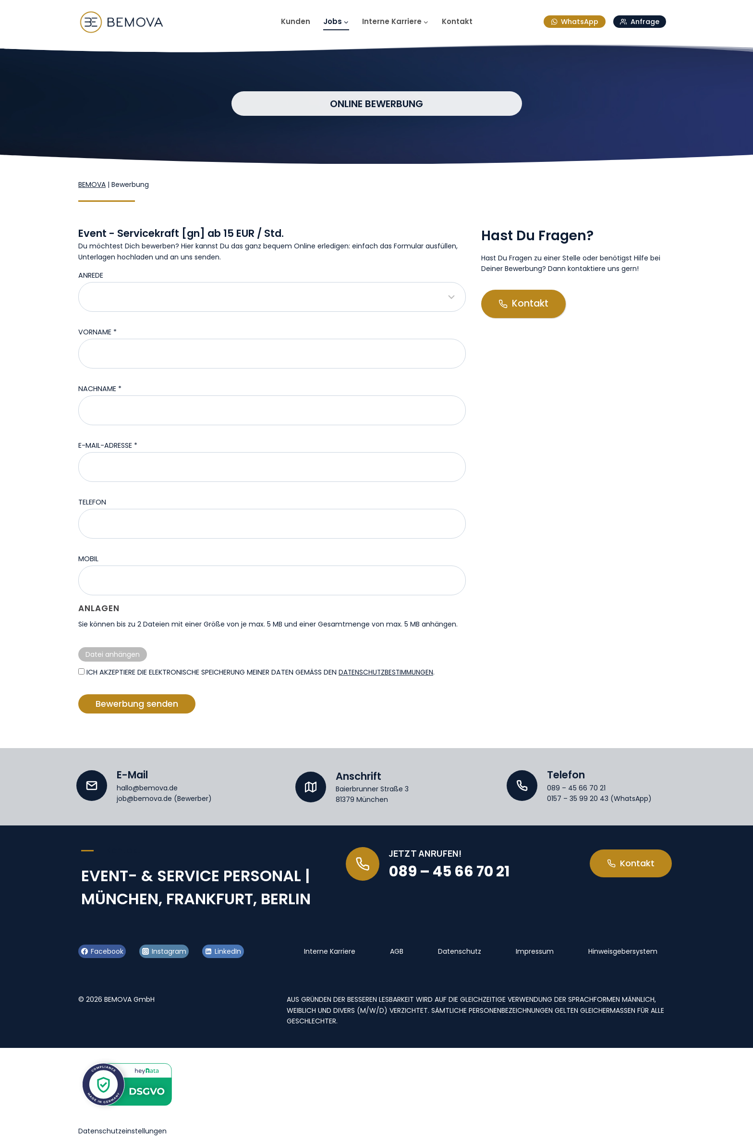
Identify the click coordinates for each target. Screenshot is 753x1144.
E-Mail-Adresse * (107, 445)
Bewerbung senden (137, 704)
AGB (396, 949)
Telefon (92, 502)
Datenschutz (459, 949)
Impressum (535, 949)
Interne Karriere (329, 949)
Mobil (88, 559)
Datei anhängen (112, 654)
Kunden (295, 21)
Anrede (90, 275)
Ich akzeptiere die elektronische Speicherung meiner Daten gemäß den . (258, 672)
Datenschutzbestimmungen (388, 672)
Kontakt (457, 21)
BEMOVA (92, 184)
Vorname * (97, 332)
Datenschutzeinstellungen (122, 1129)
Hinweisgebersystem (622, 949)
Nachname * (99, 389)
